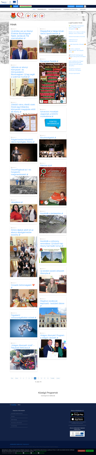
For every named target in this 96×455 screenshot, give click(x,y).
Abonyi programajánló (74, 73)
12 (41, 378)
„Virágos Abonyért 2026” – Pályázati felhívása (22, 346)
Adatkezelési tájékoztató (16, 444)
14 (47, 378)
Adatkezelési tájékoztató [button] (40, 451)
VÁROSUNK (83, 9)
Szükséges (19, 453)
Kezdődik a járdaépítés (51, 213)
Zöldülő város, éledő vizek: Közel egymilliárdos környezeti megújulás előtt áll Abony (23, 108)
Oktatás (13, 416)
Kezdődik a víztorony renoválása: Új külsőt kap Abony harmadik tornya (51, 243)
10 (35, 378)
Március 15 (46, 165)
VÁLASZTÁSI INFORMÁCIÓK (25, 6)
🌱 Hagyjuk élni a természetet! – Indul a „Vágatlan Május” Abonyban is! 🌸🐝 (77, 27)
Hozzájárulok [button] (90, 450)
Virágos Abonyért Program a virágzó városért (52, 336)
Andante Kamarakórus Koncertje (77, 36)
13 (44, 378)
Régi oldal (16, 6)
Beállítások (27, 453)
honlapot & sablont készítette (67, 444)
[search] (81, 15)
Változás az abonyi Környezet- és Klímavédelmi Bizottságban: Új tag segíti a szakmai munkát (23, 72)
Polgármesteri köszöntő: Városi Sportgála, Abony (22, 140)
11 (38, 378)
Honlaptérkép (14, 425)
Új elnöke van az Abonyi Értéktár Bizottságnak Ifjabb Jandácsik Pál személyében (22, 34)
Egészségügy (14, 419)
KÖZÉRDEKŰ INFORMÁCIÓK (71, 9)
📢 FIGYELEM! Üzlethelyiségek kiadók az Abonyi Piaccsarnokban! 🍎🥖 (77, 56)
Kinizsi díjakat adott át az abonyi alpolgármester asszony (22, 232)
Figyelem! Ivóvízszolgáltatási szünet (23, 316)
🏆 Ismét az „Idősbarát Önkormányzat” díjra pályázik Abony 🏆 (76, 50)
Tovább (52, 378)
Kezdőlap (13, 404)
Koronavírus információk (16, 422)
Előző (16, 378)
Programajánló (71, 6)
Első (12, 378)
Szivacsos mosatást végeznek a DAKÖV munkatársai (49, 113)
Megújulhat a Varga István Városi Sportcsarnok (52, 32)
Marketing (41, 453)
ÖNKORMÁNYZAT (42, 9)
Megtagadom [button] (82, 450)
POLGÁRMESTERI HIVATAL (55, 9)
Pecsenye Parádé (49, 61)
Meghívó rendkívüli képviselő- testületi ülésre (52, 303)
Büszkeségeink (48, 137)
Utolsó (58, 378)
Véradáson (17, 202)
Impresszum (26, 444)
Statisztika (34, 453)
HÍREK (34, 9)
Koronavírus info (79, 6)
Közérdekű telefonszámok (16, 413)
